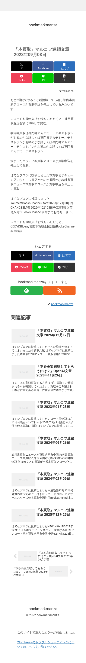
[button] (64, 78)
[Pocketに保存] (21, 78)
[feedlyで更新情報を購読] (26, 290)
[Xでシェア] (21, 66)
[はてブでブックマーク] (64, 66)
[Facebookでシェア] (43, 66)
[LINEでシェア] (43, 78)
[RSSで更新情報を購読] (59, 290)
